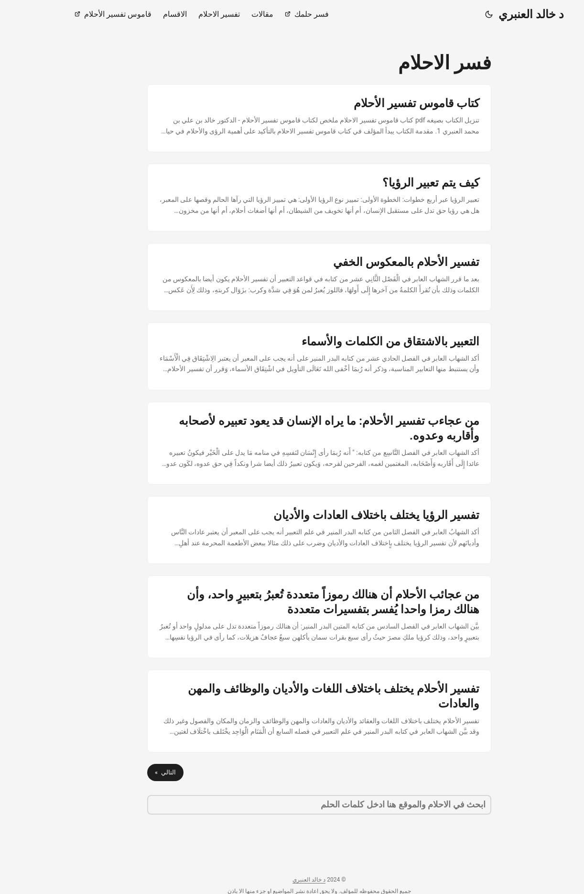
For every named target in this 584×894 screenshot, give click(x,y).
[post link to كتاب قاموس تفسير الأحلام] (292, 118)
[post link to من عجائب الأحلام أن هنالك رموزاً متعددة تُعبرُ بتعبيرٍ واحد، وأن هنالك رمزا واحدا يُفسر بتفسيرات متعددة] (292, 617)
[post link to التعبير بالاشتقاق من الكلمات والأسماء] (292, 356)
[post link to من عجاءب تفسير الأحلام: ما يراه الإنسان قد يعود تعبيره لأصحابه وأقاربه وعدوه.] (292, 443)
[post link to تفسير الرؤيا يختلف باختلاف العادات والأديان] (292, 530)
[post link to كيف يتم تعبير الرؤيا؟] (292, 197)
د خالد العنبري (504, 14)
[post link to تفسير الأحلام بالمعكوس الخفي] (292, 276)
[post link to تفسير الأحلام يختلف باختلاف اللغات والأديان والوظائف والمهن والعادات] (292, 711)
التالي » (138, 772)
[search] (292, 805)
